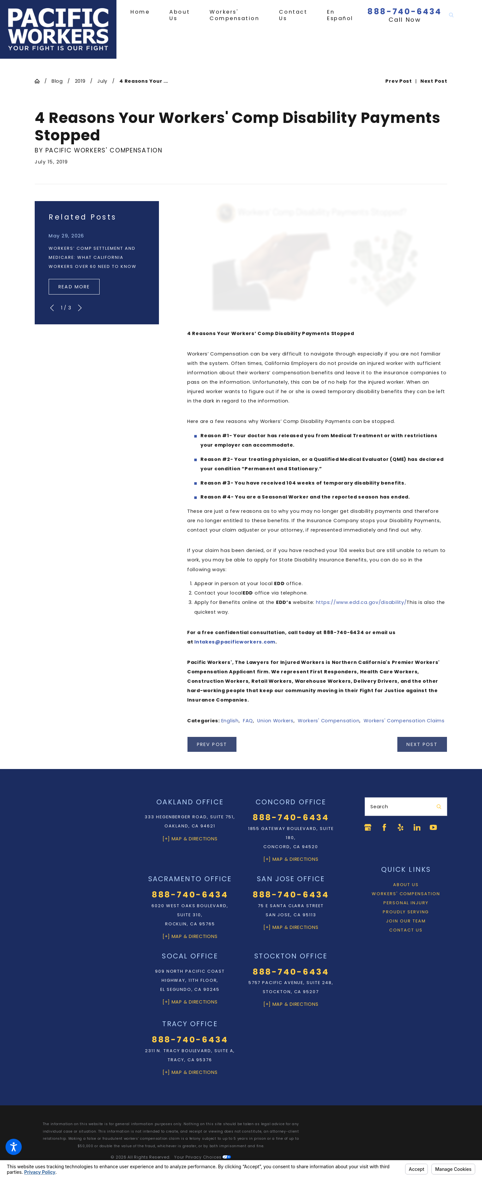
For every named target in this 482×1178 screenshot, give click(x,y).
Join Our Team (406, 921)
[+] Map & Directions (190, 838)
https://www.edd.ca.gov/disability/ (361, 602)
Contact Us (405, 930)
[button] (14, 1147)
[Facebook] (384, 827)
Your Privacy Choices (202, 1157)
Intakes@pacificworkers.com (234, 642)
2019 (80, 81)
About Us (406, 885)
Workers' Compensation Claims (404, 720)
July (102, 81)
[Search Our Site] (451, 15)
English (230, 720)
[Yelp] (400, 827)
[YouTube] (433, 827)
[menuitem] (145, 11)
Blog (57, 81)
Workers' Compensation (328, 720)
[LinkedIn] (416, 827)
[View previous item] (52, 308)
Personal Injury (405, 903)
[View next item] (80, 308)
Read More (74, 286)
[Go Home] (39, 81)
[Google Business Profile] (367, 827)
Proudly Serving (406, 912)
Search (379, 806)
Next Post (421, 744)
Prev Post (212, 744)
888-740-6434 (405, 11)
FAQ (248, 720)
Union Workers (275, 720)
